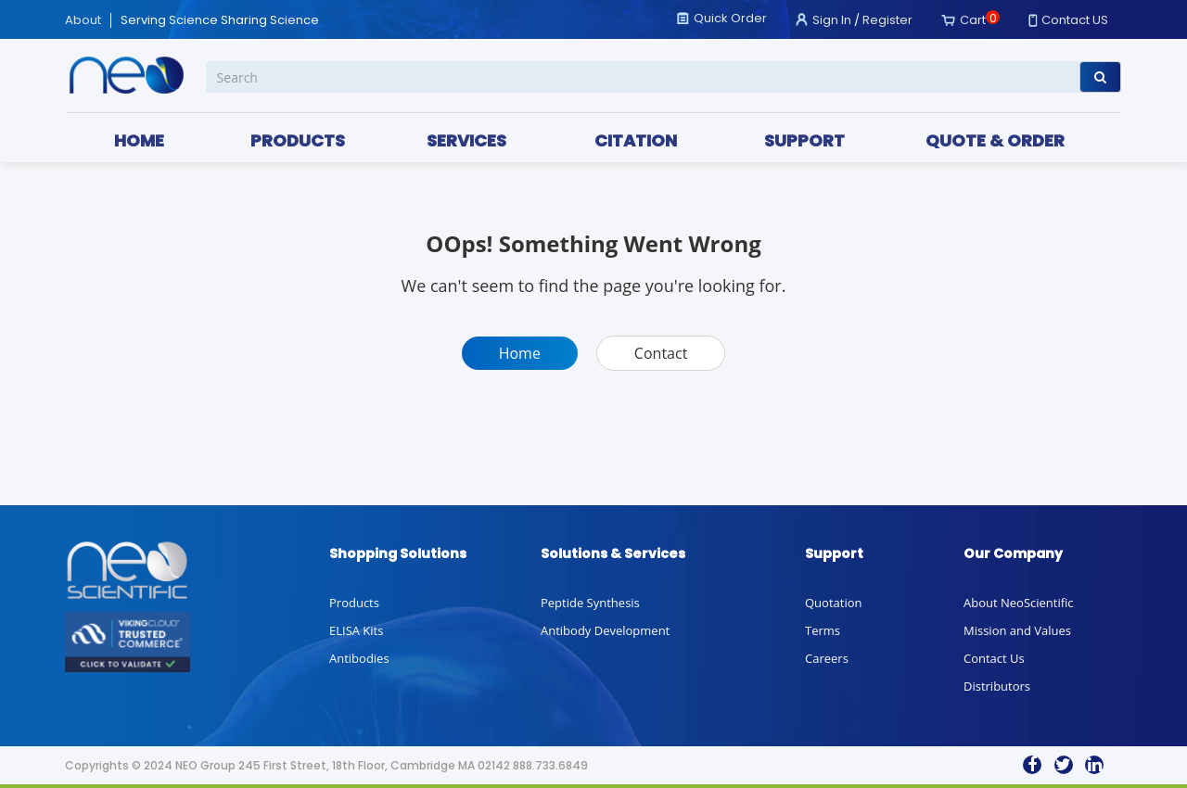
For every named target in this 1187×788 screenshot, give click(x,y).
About (83, 20)
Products (354, 602)
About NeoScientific (1019, 602)
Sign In (831, 20)
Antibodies (359, 658)
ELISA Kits (356, 630)
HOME (139, 140)
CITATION (635, 140)
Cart (973, 20)
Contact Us (994, 658)
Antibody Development (605, 630)
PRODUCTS (297, 140)
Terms (822, 630)
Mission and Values (1017, 630)
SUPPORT (804, 140)
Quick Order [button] (730, 18)
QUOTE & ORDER (995, 140)
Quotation (833, 602)
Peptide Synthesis (590, 602)
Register (887, 20)
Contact (660, 353)
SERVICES (466, 140)
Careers (827, 658)
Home (520, 353)
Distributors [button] (997, 686)
